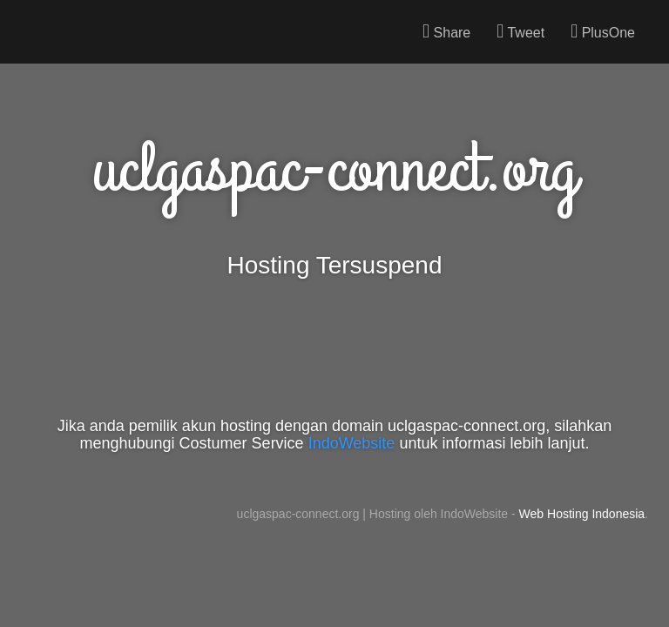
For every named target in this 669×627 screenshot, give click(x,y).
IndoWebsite (351, 443)
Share (446, 31)
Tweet (520, 31)
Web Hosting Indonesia (582, 514)
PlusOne (603, 31)
